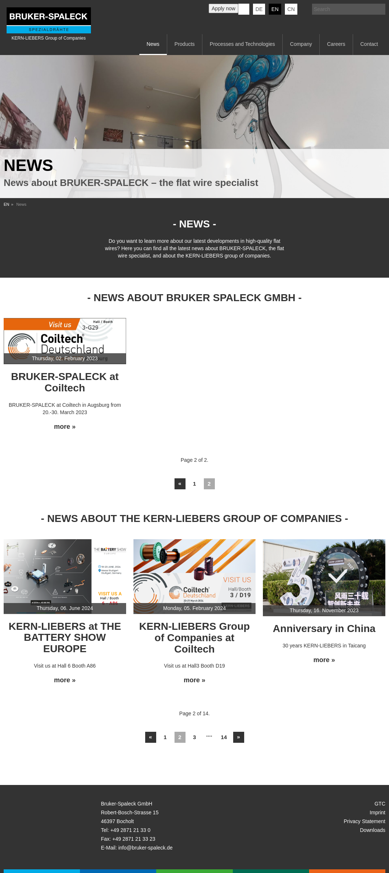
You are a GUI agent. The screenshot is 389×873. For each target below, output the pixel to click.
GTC (379, 804)
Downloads (372, 830)
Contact (369, 44)
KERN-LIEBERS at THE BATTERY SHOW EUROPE (65, 638)
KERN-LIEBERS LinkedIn (243, 9)
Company (301, 44)
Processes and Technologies (242, 44)
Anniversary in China (324, 628)
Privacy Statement (364, 821)
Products (185, 44)
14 (224, 737)
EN (6, 204)
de (259, 9)
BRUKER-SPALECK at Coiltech (65, 382)
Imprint (377, 812)
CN (291, 9)
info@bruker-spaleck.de (145, 848)
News (153, 44)
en (274, 9)
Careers (336, 44)
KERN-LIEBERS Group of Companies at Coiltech (194, 638)
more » (65, 426)
